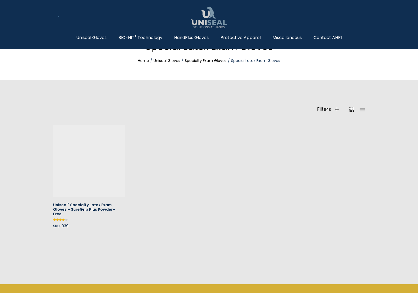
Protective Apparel (240, 38)
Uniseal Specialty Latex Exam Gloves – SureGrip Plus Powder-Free (84, 209)
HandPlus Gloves (191, 38)
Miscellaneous (287, 38)
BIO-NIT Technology (140, 38)
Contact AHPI (328, 38)
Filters (328, 109)
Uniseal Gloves (91, 38)
